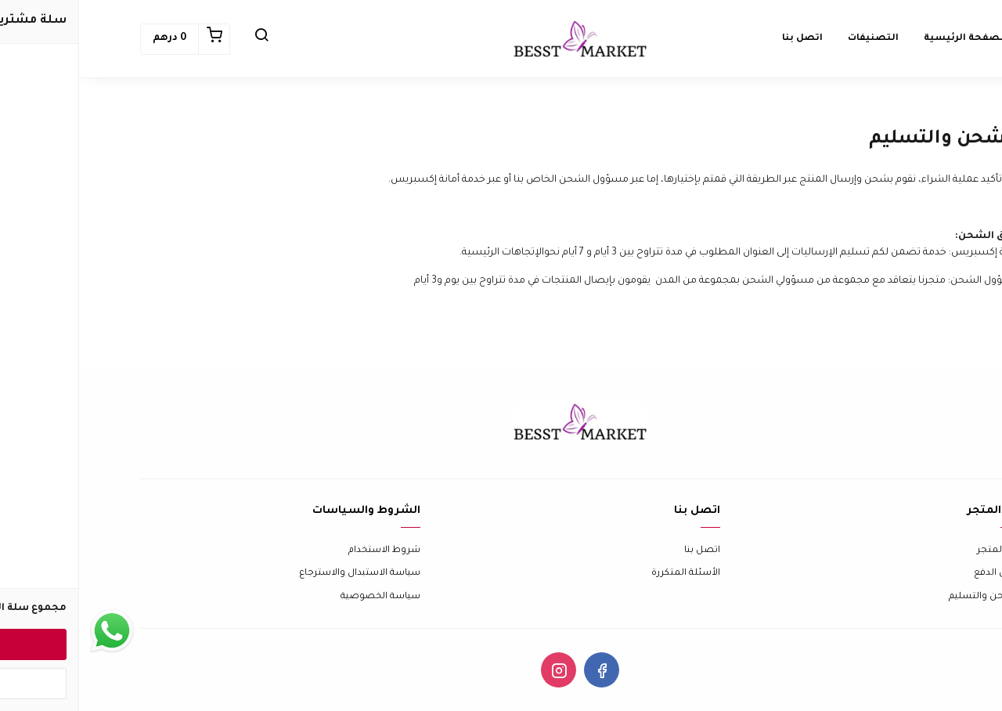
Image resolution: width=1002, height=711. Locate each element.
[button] (182, 39)
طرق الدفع (918, 573)
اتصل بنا (623, 551)
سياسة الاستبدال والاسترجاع (280, 573)
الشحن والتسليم (905, 597)
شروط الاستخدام (305, 551)
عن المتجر (919, 551)
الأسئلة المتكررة (606, 573)
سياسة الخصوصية (301, 597)
